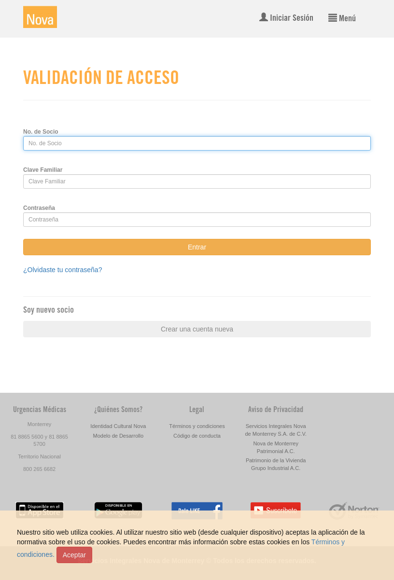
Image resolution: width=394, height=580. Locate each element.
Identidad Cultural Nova (118, 426)
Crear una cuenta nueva (197, 329)
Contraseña (39, 208)
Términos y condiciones (197, 426)
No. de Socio (40, 131)
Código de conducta (197, 436)
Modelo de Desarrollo (118, 436)
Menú (342, 18)
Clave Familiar (42, 169)
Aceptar (74, 555)
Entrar (197, 247)
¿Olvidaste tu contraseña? (62, 270)
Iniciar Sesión (286, 18)
